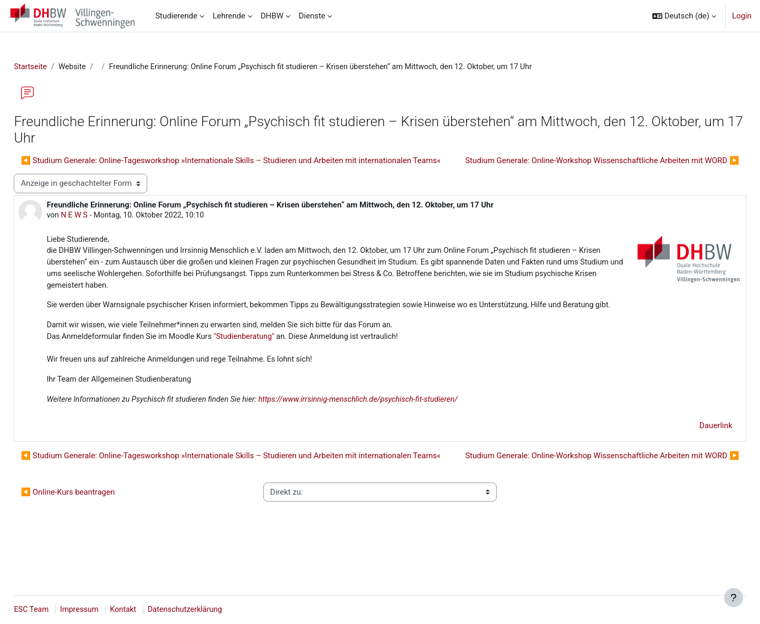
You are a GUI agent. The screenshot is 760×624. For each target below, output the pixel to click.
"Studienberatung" (274, 360)
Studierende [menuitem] (176, 16)
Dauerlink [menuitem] (692, 450)
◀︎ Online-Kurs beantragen (91, 536)
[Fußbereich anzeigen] (733, 597)
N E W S (99, 235)
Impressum (105, 609)
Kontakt (150, 609)
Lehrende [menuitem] (229, 16)
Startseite (54, 67)
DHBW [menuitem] (272, 16)
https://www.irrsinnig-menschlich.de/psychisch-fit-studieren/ (392, 424)
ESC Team (55, 609)
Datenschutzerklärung (213, 609)
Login (742, 16)
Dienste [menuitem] (312, 16)
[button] (684, 16)
